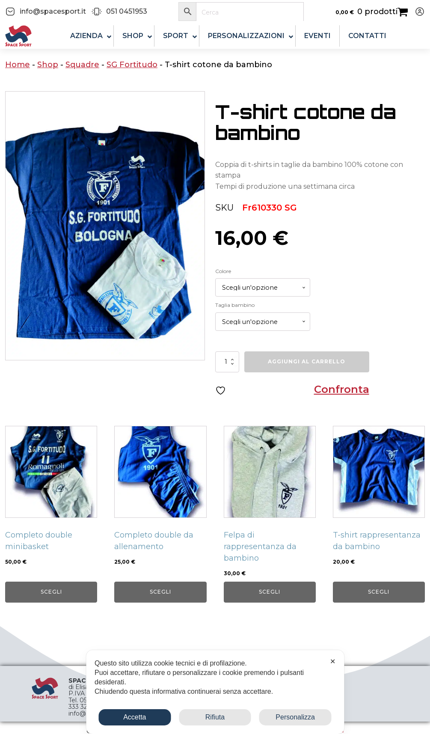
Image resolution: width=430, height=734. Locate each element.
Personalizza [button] (295, 717)
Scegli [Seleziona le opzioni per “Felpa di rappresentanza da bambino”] (269, 591)
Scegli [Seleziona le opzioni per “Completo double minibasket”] (51, 591)
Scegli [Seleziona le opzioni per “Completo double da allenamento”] (160, 591)
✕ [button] (332, 661)
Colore (223, 271)
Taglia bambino (235, 305)
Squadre (82, 64)
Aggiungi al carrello (306, 361)
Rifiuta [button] (215, 717)
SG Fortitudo (132, 64)
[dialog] (215, 692)
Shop (47, 64)
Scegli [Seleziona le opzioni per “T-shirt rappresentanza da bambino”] (378, 591)
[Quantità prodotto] (227, 361)
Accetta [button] (134, 717)
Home (17, 64)
